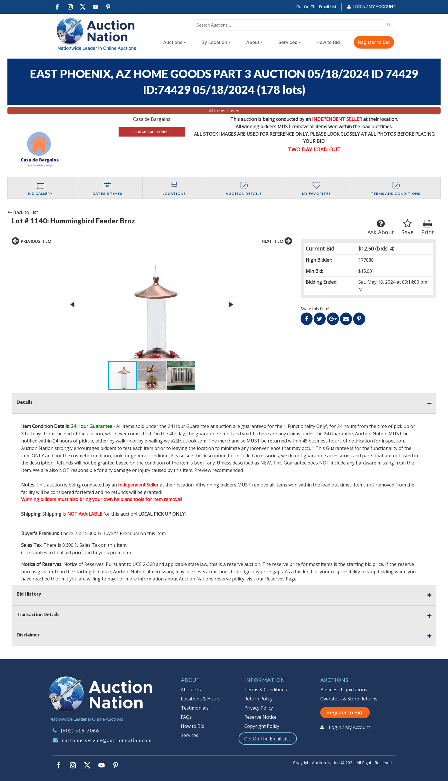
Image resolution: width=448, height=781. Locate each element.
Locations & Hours (201, 699)
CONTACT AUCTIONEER (151, 132)
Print (427, 227)
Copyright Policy (261, 726)
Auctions (173, 42)
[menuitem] (173, 42)
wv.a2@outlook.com (185, 441)
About (252, 42)
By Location (214, 42)
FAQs (186, 717)
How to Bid (328, 42)
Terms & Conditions (265, 689)
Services (287, 42)
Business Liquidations (343, 689)
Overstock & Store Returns (348, 699)
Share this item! (315, 308)
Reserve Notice (260, 717)
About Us (191, 689)
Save (407, 227)
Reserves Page (281, 579)
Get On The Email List (316, 6)
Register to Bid (374, 42)
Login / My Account (374, 6)
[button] (72, 304)
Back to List (22, 212)
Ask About (380, 227)
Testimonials (195, 708)
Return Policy (258, 699)
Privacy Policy (258, 708)
